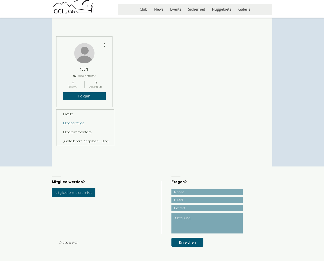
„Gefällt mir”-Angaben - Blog (86, 141)
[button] (176, 11)
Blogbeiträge (74, 123)
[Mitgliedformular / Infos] (73, 192)
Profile (68, 114)
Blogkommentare (77, 132)
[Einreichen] (187, 242)
